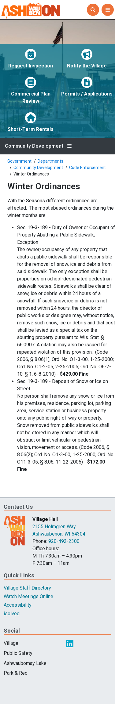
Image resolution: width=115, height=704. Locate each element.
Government (19, 161)
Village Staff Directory (27, 588)
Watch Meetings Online (28, 596)
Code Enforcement (87, 167)
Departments (50, 161)
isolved (12, 613)
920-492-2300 (64, 541)
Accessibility (18, 605)
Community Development (34, 146)
